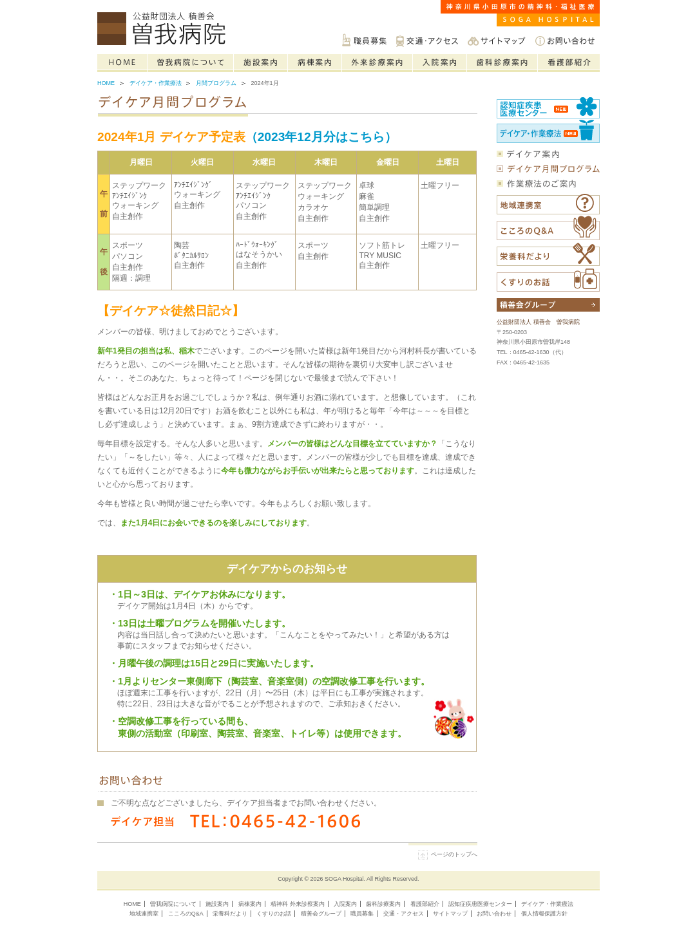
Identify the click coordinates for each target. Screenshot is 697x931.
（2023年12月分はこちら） (321, 137)
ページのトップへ (454, 854)
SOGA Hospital (344, 879)
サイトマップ (497, 40)
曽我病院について (191, 63)
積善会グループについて (548, 305)
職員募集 (364, 40)
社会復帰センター (548, 130)
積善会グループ (321, 913)
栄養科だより (548, 254)
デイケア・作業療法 (155, 83)
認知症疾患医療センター (548, 106)
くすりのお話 (548, 280)
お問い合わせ (565, 40)
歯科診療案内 (502, 63)
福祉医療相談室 (548, 204)
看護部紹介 (569, 63)
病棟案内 (315, 63)
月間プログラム (216, 83)
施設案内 (261, 63)
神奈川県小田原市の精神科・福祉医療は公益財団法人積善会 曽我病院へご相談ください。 (164, 29)
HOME (132, 904)
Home (122, 63)
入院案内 (440, 63)
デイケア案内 (548, 154)
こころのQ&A (548, 228)
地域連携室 (143, 913)
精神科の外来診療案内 (377, 63)
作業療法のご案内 (548, 183)
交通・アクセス (427, 40)
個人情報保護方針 (544, 913)
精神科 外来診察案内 (298, 904)
